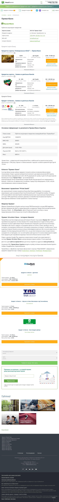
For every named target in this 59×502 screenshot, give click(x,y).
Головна (4, 15)
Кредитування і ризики (8, 477)
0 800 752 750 (52, 2)
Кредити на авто (5, 442)
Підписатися (11, 381)
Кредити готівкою (9, 10)
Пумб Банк (39, 250)
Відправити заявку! (29, 284)
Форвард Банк (47, 250)
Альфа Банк (25, 250)
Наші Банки (5, 430)
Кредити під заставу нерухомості (9, 440)
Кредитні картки (27, 10)
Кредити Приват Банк (7, 437)
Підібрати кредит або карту (29, 363)
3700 (31, 35)
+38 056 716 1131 (40, 35)
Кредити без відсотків (7, 449)
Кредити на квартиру (7, 444)
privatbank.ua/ (34, 38)
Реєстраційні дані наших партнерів (11, 475)
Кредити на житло (6, 445)
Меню (57, 10)
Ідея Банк (32, 250)
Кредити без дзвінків (6, 448)
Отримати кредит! (52, 110)
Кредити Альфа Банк (6, 441)
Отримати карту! (52, 61)
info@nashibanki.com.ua (31, 464)
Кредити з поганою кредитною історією (11, 438)
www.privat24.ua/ (35, 41)
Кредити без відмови (6, 446)
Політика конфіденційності (9, 479)
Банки (9, 15)
